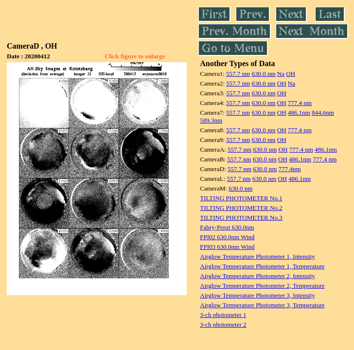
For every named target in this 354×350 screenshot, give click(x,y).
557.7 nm (238, 73)
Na (280, 73)
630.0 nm (263, 73)
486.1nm (299, 112)
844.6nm (323, 112)
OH (290, 73)
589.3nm (211, 120)
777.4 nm (300, 102)
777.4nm (290, 169)
